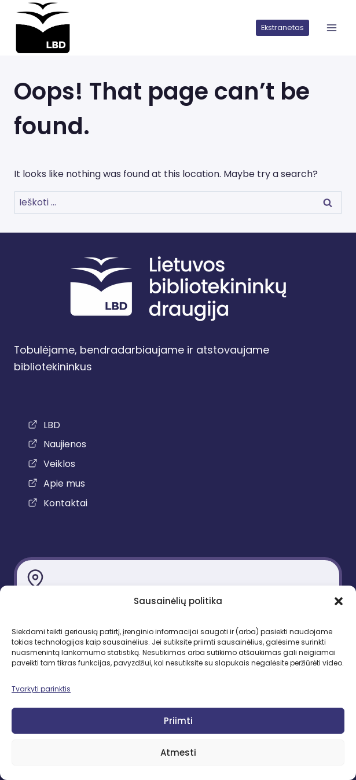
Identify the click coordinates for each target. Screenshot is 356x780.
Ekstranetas (282, 27)
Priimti (178, 721)
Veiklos (59, 463)
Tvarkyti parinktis (41, 689)
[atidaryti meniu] (331, 28)
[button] (338, 601)
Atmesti (178, 752)
